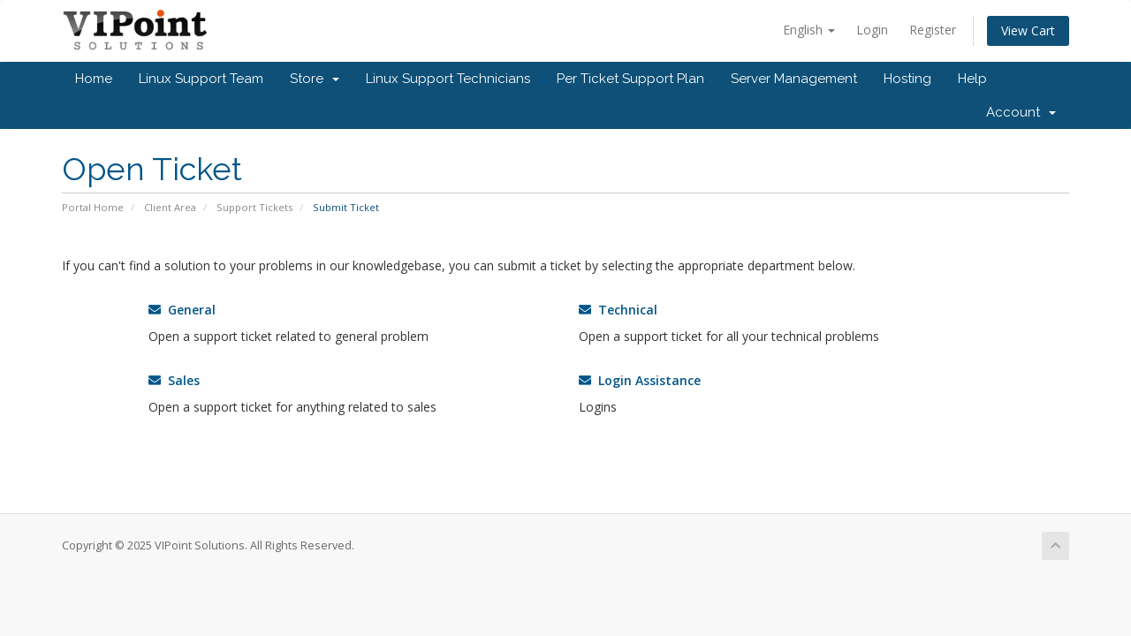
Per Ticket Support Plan (630, 79)
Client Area (170, 207)
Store (314, 79)
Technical (618, 309)
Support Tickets (254, 207)
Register (932, 29)
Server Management (794, 79)
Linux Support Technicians (448, 79)
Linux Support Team (201, 79)
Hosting (907, 79)
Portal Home (93, 207)
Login (872, 29)
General (182, 309)
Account (1021, 112)
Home (93, 79)
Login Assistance (640, 380)
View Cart (1028, 30)
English (809, 29)
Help (972, 79)
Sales (174, 380)
